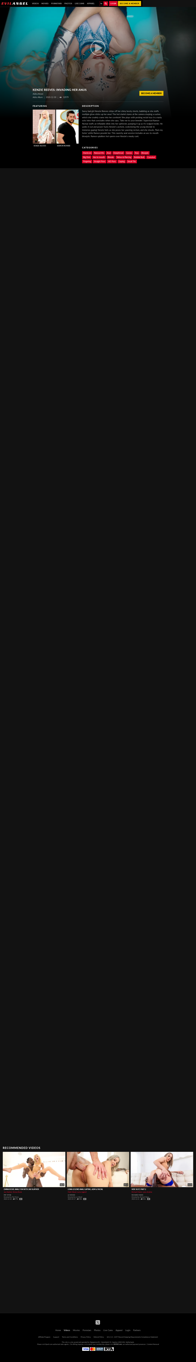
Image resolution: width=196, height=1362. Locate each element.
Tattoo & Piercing (124, 157)
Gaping (122, 161)
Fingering (87, 161)
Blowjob (144, 153)
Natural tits (99, 153)
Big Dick (86, 157)
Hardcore (87, 153)
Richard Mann (137, 1192)
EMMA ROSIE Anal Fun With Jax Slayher (21, 1189)
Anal (109, 153)
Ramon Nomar (63, 146)
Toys (137, 153)
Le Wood (71, 1195)
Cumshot (151, 157)
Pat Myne (7, 1195)
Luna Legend (82, 1192)
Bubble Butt (139, 157)
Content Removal (153, 1344)
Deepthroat (118, 153)
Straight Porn (99, 161)
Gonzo (129, 153)
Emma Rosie (17, 1192)
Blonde (111, 157)
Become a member (129, 3)
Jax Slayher (8, 1192)
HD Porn (112, 161)
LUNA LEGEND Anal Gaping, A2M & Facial (85, 1189)
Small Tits (132, 161)
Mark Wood (72, 1192)
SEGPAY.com (117, 1344)
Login (113, 3)
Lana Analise (147, 1192)
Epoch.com (49, 1344)
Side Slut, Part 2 (139, 1189)
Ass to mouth (99, 157)
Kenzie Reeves (40, 146)
